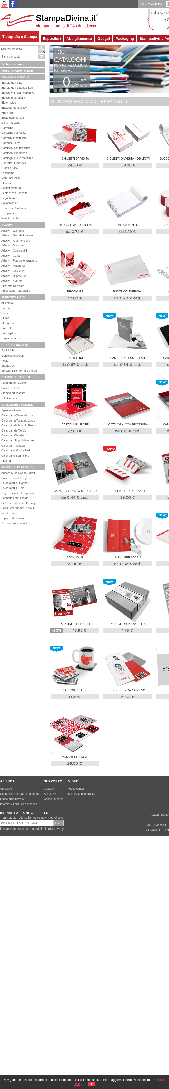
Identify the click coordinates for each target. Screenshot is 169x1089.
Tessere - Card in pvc (14, 208)
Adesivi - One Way (13, 270)
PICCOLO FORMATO (15, 76)
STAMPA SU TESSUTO (16, 377)
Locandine (7, 172)
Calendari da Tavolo (13, 430)
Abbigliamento (79, 39)
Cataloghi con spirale (14, 152)
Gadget (103, 39)
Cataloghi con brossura (15, 147)
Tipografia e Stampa (19, 37)
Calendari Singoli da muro (17, 440)
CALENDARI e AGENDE (17, 404)
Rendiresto (8, 513)
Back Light (7, 350)
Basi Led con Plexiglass (16, 478)
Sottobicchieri (9, 203)
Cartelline (7, 127)
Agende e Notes (11, 410)
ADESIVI (7, 224)
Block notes (8, 102)
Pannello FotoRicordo (14, 498)
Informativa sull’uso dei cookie (19, 804)
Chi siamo (6, 788)
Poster (5, 360)
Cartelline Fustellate (13, 132)
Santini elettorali (11, 187)
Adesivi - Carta (10, 255)
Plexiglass (7, 323)
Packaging (125, 39)
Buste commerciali (12, 117)
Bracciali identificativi (14, 107)
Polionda (6, 328)
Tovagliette (8, 213)
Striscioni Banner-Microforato (19, 370)
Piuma (5, 318)
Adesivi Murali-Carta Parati (18, 472)
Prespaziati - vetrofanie (15, 290)
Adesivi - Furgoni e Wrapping (19, 260)
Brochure (7, 112)
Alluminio (7, 302)
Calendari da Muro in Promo (19, 425)
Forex (4, 313)
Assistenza (50, 793)
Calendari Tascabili (13, 445)
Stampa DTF (9, 365)
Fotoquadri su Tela (12, 488)
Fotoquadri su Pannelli (15, 482)
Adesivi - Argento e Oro (16, 240)
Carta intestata (10, 122)
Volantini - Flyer (11, 218)
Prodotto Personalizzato (17, 70)
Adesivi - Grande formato (17, 235)
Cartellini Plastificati (13, 137)
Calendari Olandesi (13, 435)
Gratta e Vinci (9, 167)
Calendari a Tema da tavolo (18, 420)
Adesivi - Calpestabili (14, 250)
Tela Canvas (9, 398)
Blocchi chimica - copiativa (17, 92)
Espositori (52, 39)
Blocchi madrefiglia (13, 97)
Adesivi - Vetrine (11, 280)
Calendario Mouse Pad (15, 450)
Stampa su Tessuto (13, 392)
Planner (6, 183)
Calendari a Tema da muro (17, 415)
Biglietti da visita (11, 82)
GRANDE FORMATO (14, 344)
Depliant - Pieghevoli (14, 162)
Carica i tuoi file (53, 798)
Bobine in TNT (10, 388)
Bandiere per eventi (13, 382)
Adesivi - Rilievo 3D (13, 275)
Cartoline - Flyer (11, 142)
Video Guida (76, 788)
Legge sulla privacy (12, 798)
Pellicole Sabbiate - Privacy (18, 503)
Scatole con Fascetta (14, 193)
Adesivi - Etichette (12, 230)
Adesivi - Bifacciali (12, 245)
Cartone (6, 308)
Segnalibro (8, 198)
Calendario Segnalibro (15, 455)
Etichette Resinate (12, 285)
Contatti (49, 788)
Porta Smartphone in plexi (17, 507)
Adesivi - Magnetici (13, 265)
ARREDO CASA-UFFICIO (18, 467)
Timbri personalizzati (15, 64)
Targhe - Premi (10, 338)
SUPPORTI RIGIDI (13, 297)
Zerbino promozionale (14, 523)
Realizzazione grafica (81, 793)
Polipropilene (9, 333)
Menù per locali (11, 177)
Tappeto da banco (12, 518)
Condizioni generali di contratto (19, 793)
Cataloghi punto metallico (17, 158)
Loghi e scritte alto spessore (18, 493)
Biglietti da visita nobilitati (17, 87)
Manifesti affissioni (12, 355)
